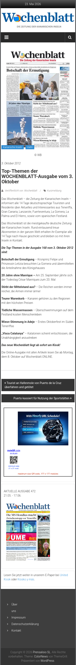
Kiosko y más (26, 579)
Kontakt (16, 630)
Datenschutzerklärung (25, 624)
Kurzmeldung (54, 190)
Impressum (19, 617)
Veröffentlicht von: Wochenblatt (21, 190)
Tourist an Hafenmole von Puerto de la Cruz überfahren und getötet (32, 385)
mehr (30, 147)
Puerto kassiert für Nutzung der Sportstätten (42, 398)
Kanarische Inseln (12, 147)
